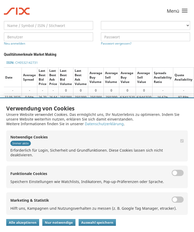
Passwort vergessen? (116, 43)
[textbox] (48, 25)
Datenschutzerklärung (104, 123)
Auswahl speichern (97, 222)
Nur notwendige (59, 222)
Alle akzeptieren (23, 222)
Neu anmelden (14, 43)
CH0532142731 (22, 62)
